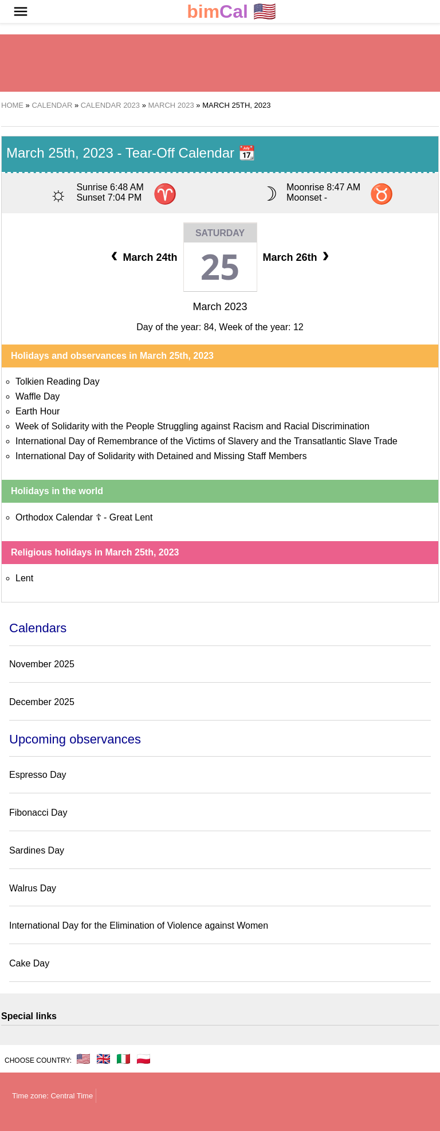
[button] (20, 11)
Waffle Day (37, 396)
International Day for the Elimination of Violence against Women (138, 925)
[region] (220, 63)
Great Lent (131, 517)
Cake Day (29, 963)
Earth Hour (37, 411)
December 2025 (41, 702)
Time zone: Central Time (52, 1095)
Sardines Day (36, 850)
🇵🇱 (143, 1058)
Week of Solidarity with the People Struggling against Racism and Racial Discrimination (192, 426)
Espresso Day (37, 775)
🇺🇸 (231, 11)
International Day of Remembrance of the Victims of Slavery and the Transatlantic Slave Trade (206, 441)
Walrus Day (32, 888)
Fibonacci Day (38, 812)
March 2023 (219, 306)
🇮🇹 (123, 1058)
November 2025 (41, 664)
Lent (24, 578)
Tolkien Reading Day (57, 381)
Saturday (220, 233)
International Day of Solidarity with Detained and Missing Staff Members (161, 456)
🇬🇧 (103, 1058)
